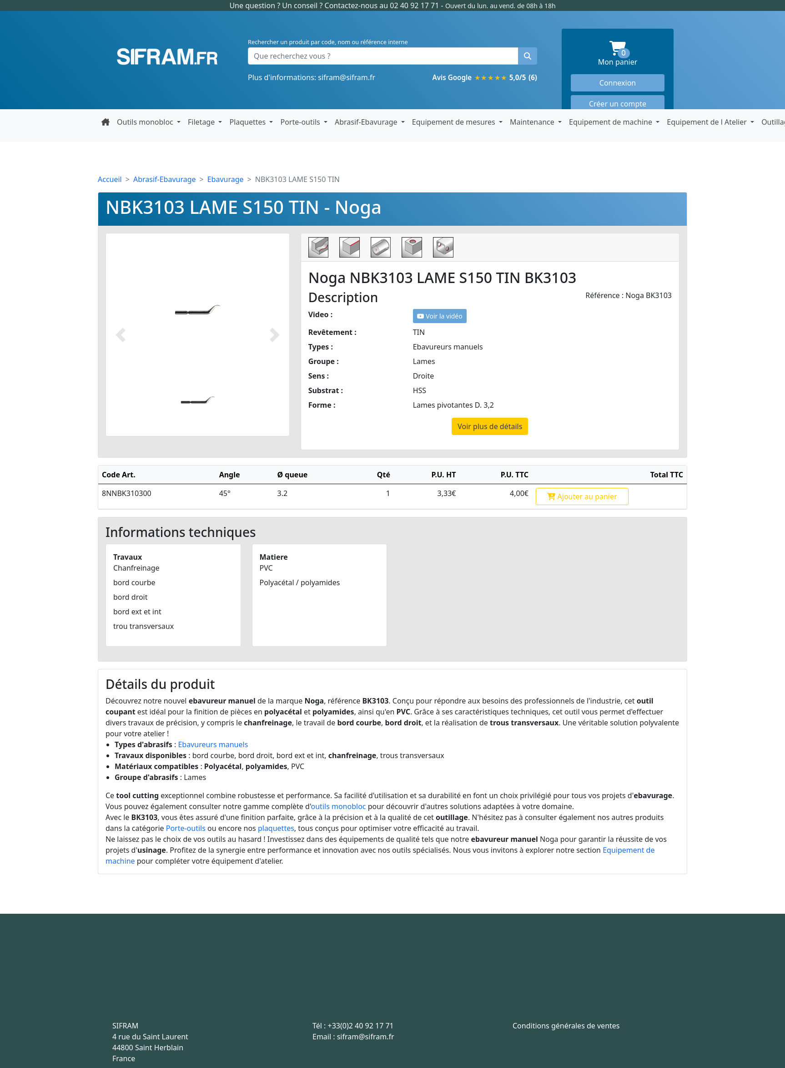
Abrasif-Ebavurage (164, 179)
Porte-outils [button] (301, 122)
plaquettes (276, 828)
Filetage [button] (202, 122)
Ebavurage (225, 179)
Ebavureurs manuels (213, 744)
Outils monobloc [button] (146, 122)
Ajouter (582, 496)
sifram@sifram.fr (346, 77)
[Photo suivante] (274, 335)
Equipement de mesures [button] (454, 122)
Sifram (167, 57)
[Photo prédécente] (120, 335)
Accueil (110, 179)
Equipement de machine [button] (611, 122)
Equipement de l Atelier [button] (708, 122)
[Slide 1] (198, 399)
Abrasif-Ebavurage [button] (367, 122)
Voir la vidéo (440, 316)
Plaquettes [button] (248, 122)
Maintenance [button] (533, 122)
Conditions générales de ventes (566, 1026)
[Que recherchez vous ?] (383, 56)
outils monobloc (338, 806)
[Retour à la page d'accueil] (105, 122)
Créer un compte (617, 104)
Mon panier (631, 54)
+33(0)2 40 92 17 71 (361, 1026)
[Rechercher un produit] (527, 56)
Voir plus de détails (490, 426)
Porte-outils (186, 828)
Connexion (617, 83)
